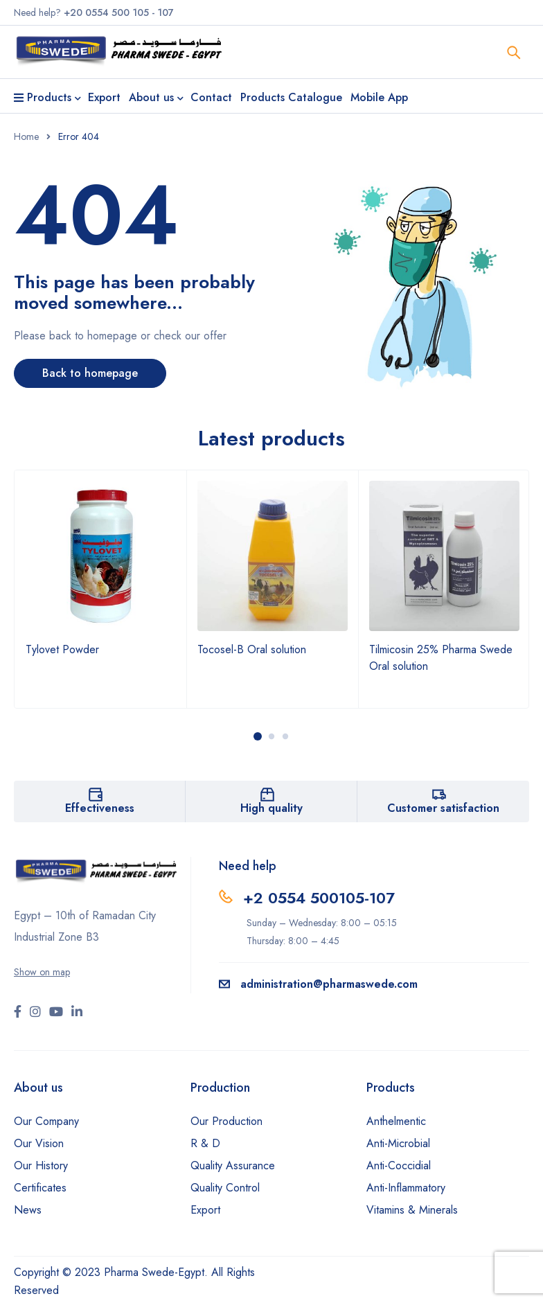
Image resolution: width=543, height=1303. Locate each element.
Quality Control (225, 1188)
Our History (41, 1165)
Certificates (40, 1188)
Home (26, 136)
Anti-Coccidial (398, 1165)
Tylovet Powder (62, 649)
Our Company (46, 1121)
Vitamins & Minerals (412, 1210)
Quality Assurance (232, 1165)
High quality (271, 808)
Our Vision (39, 1143)
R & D (205, 1143)
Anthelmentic (396, 1121)
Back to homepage (90, 373)
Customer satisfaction (443, 808)
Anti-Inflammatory (405, 1188)
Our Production (226, 1121)
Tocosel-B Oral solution (251, 649)
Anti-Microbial (398, 1143)
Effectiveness (99, 808)
